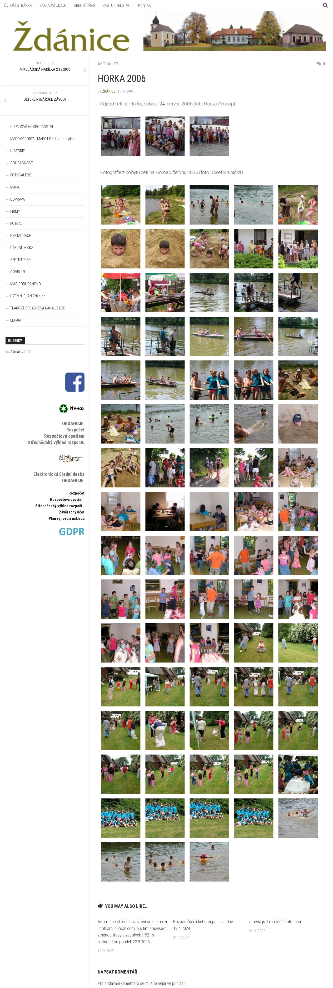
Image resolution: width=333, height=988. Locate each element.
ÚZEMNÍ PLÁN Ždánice (28, 296)
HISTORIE (17, 151)
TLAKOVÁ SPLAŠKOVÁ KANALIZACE (37, 308)
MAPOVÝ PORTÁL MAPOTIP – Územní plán (42, 138)
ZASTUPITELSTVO (117, 5)
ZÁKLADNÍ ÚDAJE (52, 5)
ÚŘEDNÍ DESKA (21, 247)
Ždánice (108, 91)
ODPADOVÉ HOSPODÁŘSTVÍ (31, 126)
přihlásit (179, 983)
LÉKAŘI (15, 320)
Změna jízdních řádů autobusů (275, 921)
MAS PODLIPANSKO (25, 284)
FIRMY (15, 211)
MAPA (14, 187)
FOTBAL (16, 223)
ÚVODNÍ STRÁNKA (18, 5)
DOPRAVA (17, 199)
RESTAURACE (20, 235)
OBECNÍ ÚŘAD (84, 5)
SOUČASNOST (21, 163)
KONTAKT (145, 5)
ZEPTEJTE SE (20, 259)
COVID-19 (17, 271)
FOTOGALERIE (21, 175)
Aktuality (108, 63)
